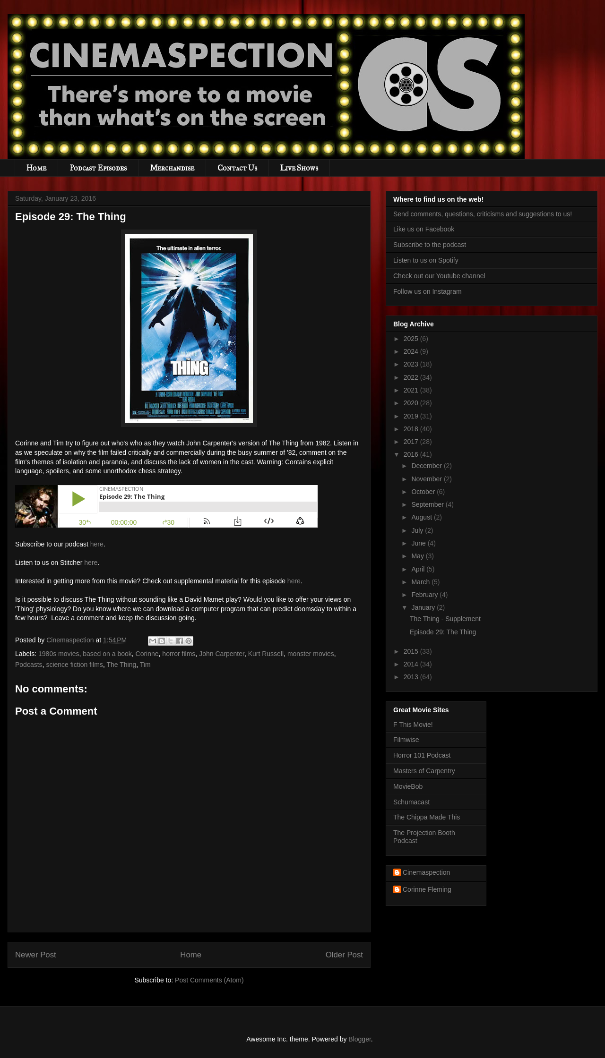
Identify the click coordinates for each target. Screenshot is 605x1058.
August (422, 517)
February (425, 594)
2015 (412, 651)
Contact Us (237, 167)
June (419, 543)
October (424, 491)
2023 (412, 364)
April (418, 569)
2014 (412, 664)
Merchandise (172, 167)
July (418, 530)
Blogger (359, 1039)
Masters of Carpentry (424, 771)
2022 (412, 377)
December (427, 465)
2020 (412, 403)
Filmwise (406, 739)
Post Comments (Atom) (209, 980)
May (418, 556)
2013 (412, 677)
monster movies (310, 653)
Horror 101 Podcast (421, 755)
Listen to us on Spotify (425, 260)
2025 (412, 338)
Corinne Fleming (427, 889)
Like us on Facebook (423, 229)
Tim (145, 664)
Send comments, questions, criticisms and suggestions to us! (482, 214)
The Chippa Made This (426, 817)
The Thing (122, 664)
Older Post (344, 954)
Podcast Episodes (98, 167)
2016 (412, 454)
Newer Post (35, 954)
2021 (412, 390)
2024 (412, 351)
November (427, 479)
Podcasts (29, 664)
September (428, 504)
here (97, 544)
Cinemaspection (426, 872)
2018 (412, 429)
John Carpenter (221, 653)
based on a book (107, 653)
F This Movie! (413, 724)
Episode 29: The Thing (443, 632)
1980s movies (58, 653)
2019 (412, 416)
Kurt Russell (266, 653)
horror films (178, 653)
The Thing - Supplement (445, 619)
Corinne (147, 653)
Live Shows (299, 167)
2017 (412, 441)
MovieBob (408, 786)
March (421, 582)
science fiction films (74, 664)
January (424, 607)
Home (36, 167)
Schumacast (411, 802)
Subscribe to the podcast (429, 244)
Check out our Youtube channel (439, 276)
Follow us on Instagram (427, 291)
